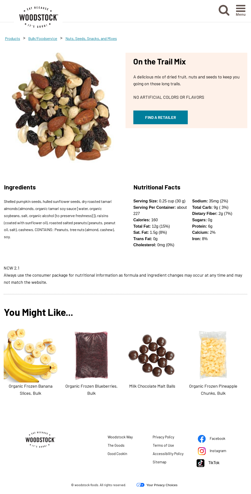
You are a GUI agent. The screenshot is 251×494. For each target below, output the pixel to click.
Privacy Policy (170, 438)
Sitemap (159, 462)
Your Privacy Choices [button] (157, 485)
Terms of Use (169, 446)
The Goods (116, 445)
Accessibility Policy (171, 454)
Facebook (216, 439)
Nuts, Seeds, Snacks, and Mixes (91, 38)
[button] (224, 14)
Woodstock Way (120, 437)
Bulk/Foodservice (42, 38)
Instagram (216, 451)
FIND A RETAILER (160, 117)
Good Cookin (117, 453)
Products (12, 38)
